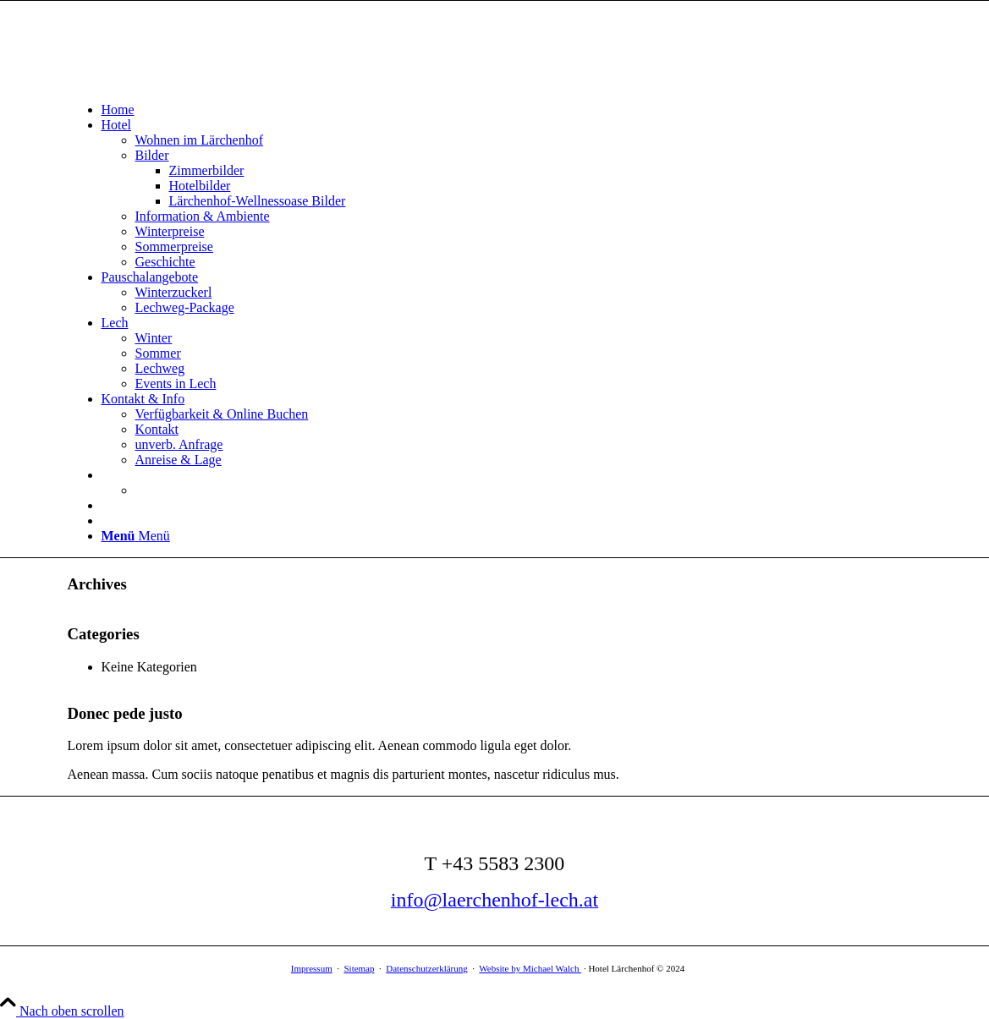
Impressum (311, 968)
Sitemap (358, 968)
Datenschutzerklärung (427, 968)
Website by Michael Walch (530, 968)
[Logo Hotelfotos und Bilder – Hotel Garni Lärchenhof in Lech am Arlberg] (194, 81)
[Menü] (136, 536)
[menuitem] (512, 110)
